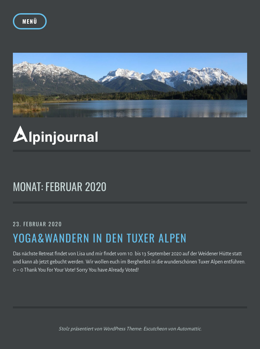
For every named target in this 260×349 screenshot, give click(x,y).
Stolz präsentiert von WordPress (92, 328)
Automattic (188, 328)
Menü (29, 21)
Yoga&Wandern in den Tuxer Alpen (100, 238)
